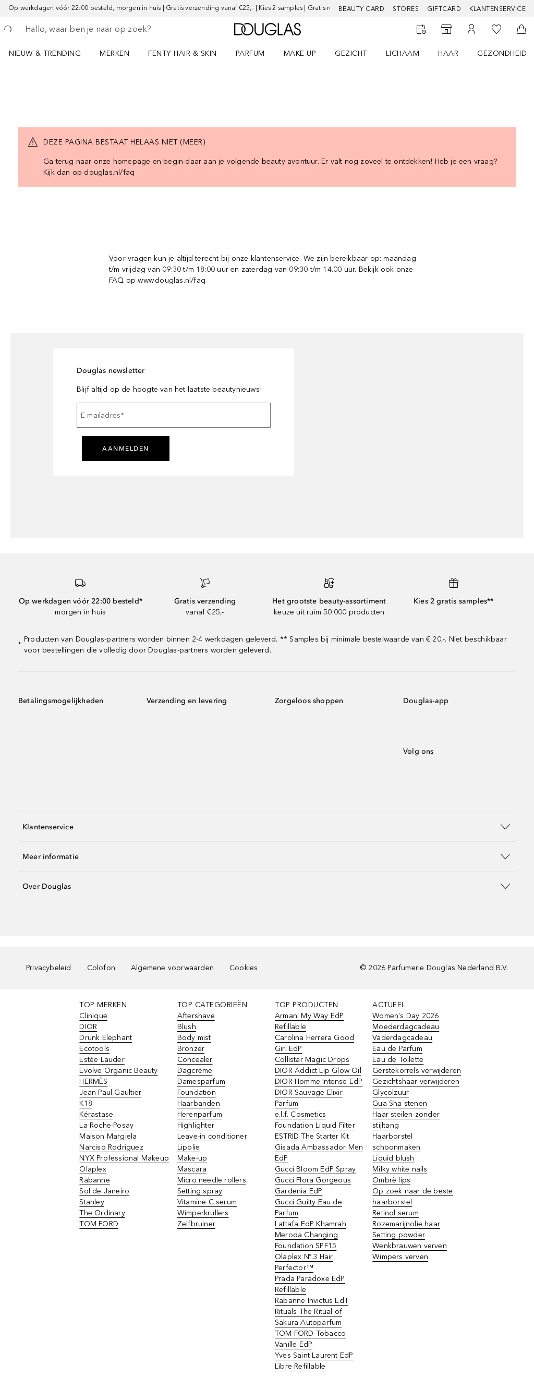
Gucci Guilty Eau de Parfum (308, 1207)
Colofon (101, 967)
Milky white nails (399, 1169)
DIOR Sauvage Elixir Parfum (309, 1098)
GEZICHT (351, 53)
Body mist (194, 1037)
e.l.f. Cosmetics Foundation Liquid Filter (315, 1120)
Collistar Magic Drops (312, 1059)
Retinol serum (395, 1213)
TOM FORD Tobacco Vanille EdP (310, 1339)
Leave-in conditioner (212, 1136)
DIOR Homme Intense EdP (318, 1081)
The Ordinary (102, 1213)
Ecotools (94, 1048)
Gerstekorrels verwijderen (416, 1070)
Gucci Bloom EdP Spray (315, 1169)
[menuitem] (51, 53)
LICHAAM (403, 53)
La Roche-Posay (106, 1125)
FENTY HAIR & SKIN (182, 53)
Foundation (196, 1092)
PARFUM (250, 53)
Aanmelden (125, 448)
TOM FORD (98, 1223)
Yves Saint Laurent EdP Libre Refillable (314, 1361)
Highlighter (195, 1125)
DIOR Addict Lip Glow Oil (318, 1070)
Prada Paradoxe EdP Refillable (310, 1284)
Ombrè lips (391, 1180)
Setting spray (200, 1191)
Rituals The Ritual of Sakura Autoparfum (308, 1317)
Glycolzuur (390, 1092)
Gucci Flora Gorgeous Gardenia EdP (313, 1185)
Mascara (192, 1169)
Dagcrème (195, 1070)
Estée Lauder (101, 1059)
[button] (267, 826)
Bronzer (190, 1048)
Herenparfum (199, 1114)
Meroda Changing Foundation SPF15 (306, 1240)
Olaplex (92, 1169)
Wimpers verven (400, 1256)
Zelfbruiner (196, 1223)
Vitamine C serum (207, 1202)
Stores (406, 9)
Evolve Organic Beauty (118, 1070)
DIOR (88, 1026)
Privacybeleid (48, 967)
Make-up (192, 1158)
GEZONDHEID (502, 53)
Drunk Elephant (105, 1037)
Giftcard (444, 9)
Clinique (93, 1015)
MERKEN (114, 53)
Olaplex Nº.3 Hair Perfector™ (304, 1262)
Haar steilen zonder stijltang (406, 1120)
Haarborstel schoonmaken (396, 1142)
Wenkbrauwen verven (409, 1245)
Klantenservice (497, 9)
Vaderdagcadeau (402, 1037)
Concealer (195, 1059)
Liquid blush (393, 1158)
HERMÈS (93, 1081)
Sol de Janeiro (104, 1191)
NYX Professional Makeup (124, 1158)
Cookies (243, 967)
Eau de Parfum (397, 1048)
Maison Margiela (108, 1136)
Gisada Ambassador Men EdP (319, 1153)
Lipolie (188, 1147)
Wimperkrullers (203, 1213)
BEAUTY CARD (361, 9)
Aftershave (196, 1015)
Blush (186, 1026)
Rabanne (94, 1180)
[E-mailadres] (174, 415)
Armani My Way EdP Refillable (309, 1021)
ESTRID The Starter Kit (312, 1136)
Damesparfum (201, 1081)
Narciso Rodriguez (111, 1147)
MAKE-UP (300, 53)
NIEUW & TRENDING (45, 53)
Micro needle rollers (211, 1180)
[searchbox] (99, 29)
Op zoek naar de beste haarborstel (412, 1196)
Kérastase (96, 1114)
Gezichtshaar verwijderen (415, 1081)
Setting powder (398, 1234)
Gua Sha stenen (399, 1103)
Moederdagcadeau (405, 1026)
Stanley (91, 1202)
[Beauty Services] (421, 29)
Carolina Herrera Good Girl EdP (314, 1043)
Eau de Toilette (397, 1059)
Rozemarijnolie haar (406, 1223)
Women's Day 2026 (405, 1015)
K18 (85, 1103)
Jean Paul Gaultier (110, 1092)
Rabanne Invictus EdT (311, 1300)
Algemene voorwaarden (172, 967)
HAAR (448, 53)
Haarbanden (198, 1103)
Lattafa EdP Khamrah (310, 1223)
